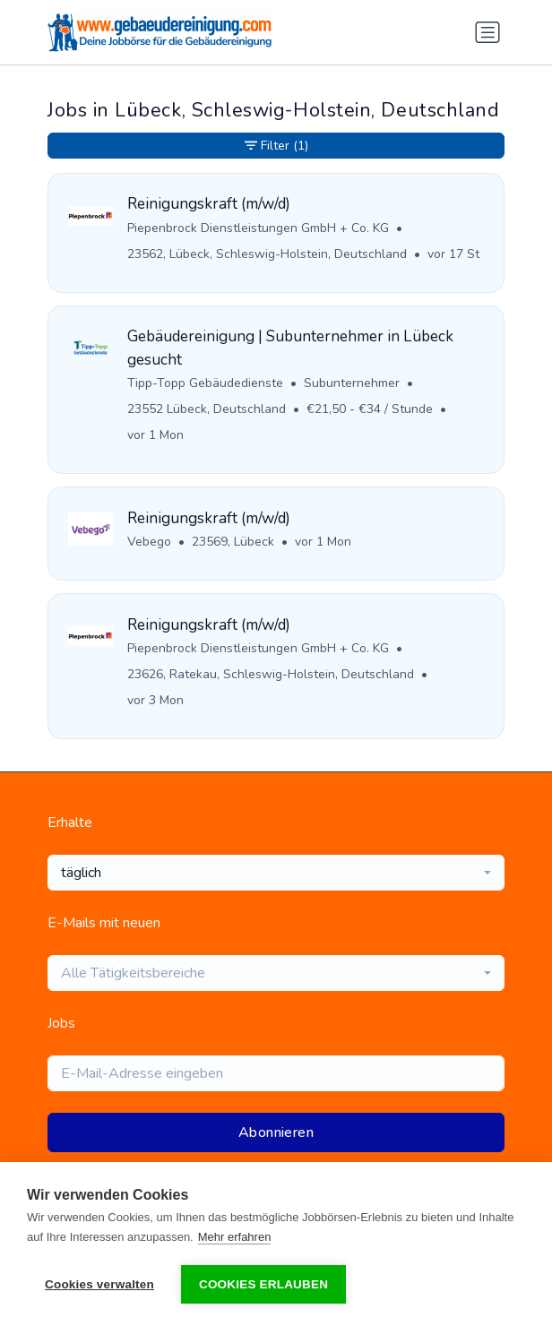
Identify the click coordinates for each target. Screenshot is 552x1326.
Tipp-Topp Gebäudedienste (205, 383)
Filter (276, 145)
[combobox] (276, 873)
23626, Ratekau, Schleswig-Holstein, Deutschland (270, 674)
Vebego (149, 541)
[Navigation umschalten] (487, 32)
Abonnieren (276, 1132)
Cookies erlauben (263, 1284)
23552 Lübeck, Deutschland (206, 409)
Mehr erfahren (235, 1237)
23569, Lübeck (233, 541)
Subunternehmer (352, 383)
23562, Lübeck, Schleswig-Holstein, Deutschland (267, 254)
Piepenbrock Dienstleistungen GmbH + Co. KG (258, 228)
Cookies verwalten (99, 1284)
